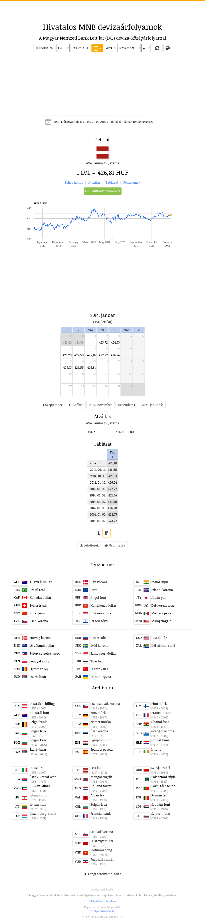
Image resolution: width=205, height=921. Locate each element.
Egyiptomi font (101, 740)
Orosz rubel (99, 637)
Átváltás (94, 182)
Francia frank (161, 712)
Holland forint (101, 786)
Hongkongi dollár (103, 605)
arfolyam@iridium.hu (102, 911)
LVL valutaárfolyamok (102, 191)
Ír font (156, 749)
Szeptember (52, 405)
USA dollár (159, 637)
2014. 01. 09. (97, 489)
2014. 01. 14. (98, 469)
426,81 (91, 367)
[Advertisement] (102, 10)
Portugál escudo (163, 786)
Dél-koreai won (162, 605)
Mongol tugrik (101, 777)
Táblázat (112, 182)
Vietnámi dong (101, 850)
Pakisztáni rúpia (163, 777)
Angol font (98, 597)
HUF (132, 432)
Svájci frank (38, 605)
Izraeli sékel (99, 621)
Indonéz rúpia (100, 613)
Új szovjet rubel (101, 841)
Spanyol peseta (101, 749)
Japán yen (158, 597)
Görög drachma (162, 731)
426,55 (79, 367)
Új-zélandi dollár (42, 645)
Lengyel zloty (39, 661)
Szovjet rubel (160, 767)
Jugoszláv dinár (102, 859)
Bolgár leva (38, 731)
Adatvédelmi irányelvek (102, 901)
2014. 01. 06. (97, 508)
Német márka (100, 722)
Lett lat (95, 767)
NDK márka (99, 712)
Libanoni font (40, 795)
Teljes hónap (74, 182)
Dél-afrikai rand (163, 645)
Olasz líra (37, 767)
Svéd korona (99, 645)
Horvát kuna (160, 740)
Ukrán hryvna (100, 676)
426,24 (115, 355)
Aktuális (80, 48)
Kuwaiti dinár (40, 786)
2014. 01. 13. (98, 476)
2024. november (100, 405)
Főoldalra (44, 48)
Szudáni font (160, 804)
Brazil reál (37, 590)
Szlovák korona (101, 832)
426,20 (67, 355)
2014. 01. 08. (97, 495)
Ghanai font (160, 722)
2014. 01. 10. (98, 482)
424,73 (115, 342)
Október (75, 405)
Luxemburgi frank (43, 813)
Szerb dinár (38, 676)
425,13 (67, 367)
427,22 (103, 355)
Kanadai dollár (40, 597)
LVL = (91, 432)
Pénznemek (131, 182)
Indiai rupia (160, 582)
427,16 (91, 355)
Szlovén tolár (161, 813)
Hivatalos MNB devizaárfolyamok (102, 26)
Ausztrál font (39, 712)
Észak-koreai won (43, 777)
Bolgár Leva (38, 740)
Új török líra (99, 669)
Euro (93, 590)
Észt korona (99, 731)
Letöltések (89, 545)
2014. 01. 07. (97, 501)
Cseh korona (39, 621)
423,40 (67, 342)
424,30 (79, 342)
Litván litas (38, 804)
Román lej (158, 795)
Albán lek (97, 795)
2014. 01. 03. (98, 514)
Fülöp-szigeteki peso (45, 653)
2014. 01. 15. (98, 463)
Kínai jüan (37, 613)
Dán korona (99, 582)
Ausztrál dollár (41, 582)
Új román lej (39, 669)
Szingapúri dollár (103, 653)
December (127, 405)
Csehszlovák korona (105, 703)
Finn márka (160, 703)
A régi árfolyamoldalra (102, 874)
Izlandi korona (162, 590)
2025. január (152, 405)
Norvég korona (41, 637)
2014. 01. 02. (97, 521)
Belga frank (38, 722)
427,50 (79, 355)
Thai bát (96, 661)
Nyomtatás (115, 545)
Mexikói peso (161, 613)
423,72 (103, 342)
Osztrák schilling (42, 703)
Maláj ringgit (161, 621)
